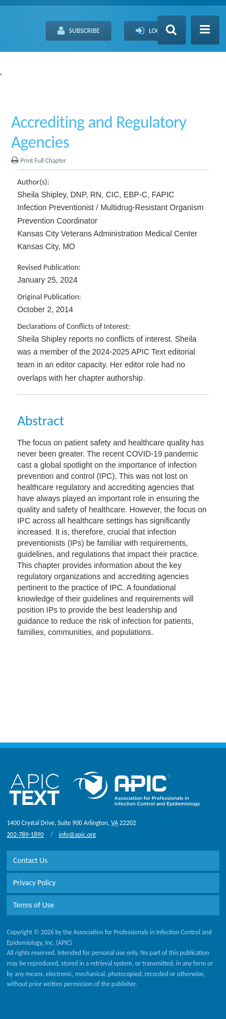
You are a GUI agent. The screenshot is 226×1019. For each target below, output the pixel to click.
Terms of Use (34, 905)
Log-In (152, 31)
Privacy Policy (34, 882)
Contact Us (30, 860)
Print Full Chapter (38, 160)
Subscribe (78, 31)
